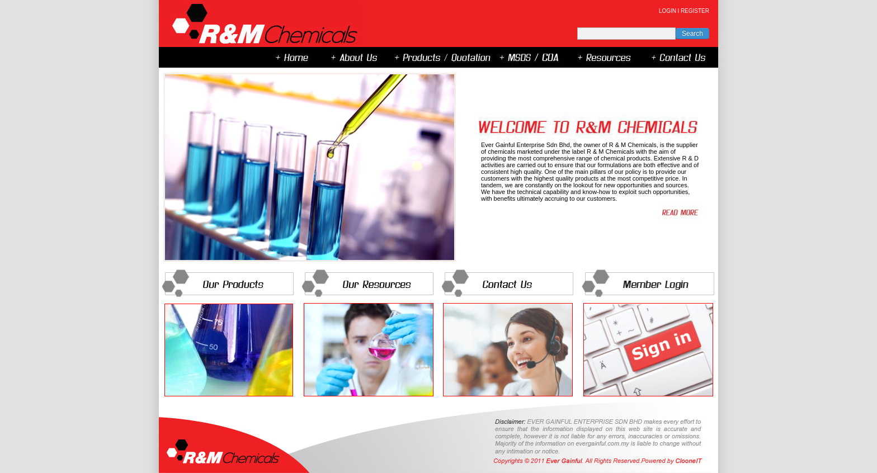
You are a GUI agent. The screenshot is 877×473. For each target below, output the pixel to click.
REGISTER (695, 11)
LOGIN (667, 11)
